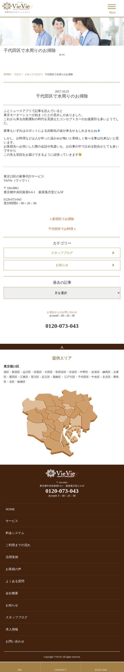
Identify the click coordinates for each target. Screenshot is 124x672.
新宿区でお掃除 (63, 219)
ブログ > (18, 74)
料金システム (15, 533)
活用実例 (12, 557)
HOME (7, 74)
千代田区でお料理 (60, 228)
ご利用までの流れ (18, 545)
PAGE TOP (101, 669)
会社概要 (12, 593)
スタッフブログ (33, 74)
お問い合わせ (15, 641)
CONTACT (60, 669)
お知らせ (62, 265)
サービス (12, 521)
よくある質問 (15, 581)
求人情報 (12, 629)
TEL (19, 669)
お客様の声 (13, 569)
